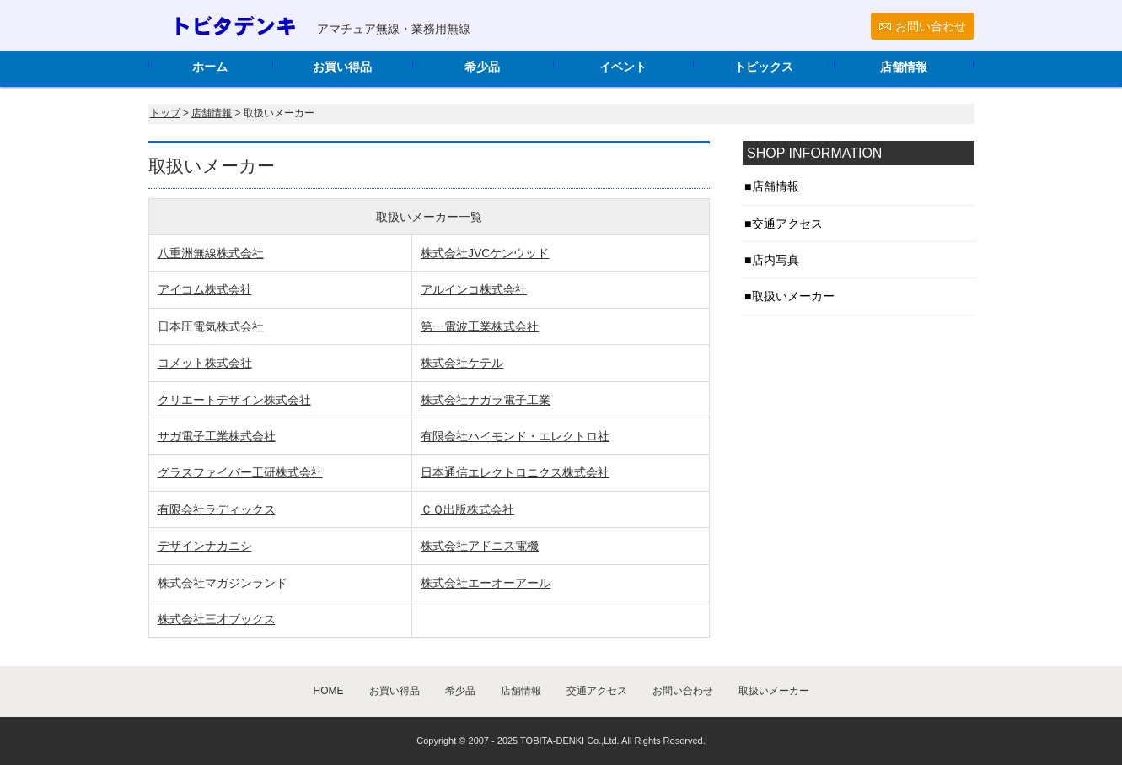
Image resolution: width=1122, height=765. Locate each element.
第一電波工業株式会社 (480, 326)
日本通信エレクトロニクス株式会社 (515, 472)
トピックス (763, 66)
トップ (165, 113)
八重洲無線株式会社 (211, 253)
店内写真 (775, 260)
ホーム (210, 66)
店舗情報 (903, 66)
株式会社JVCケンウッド (485, 253)
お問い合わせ (930, 26)
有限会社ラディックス (217, 509)
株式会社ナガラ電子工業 (485, 400)
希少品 (482, 66)
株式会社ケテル (462, 362)
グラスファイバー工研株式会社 (240, 472)
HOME (329, 691)
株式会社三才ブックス (217, 619)
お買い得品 (342, 66)
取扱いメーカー (793, 296)
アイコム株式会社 (205, 289)
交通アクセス (787, 223)
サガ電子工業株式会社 (217, 436)
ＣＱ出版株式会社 (467, 509)
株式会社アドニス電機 (480, 545)
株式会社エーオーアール (485, 583)
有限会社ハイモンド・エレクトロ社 (515, 436)
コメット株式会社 (205, 362)
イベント (623, 66)
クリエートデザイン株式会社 (234, 400)
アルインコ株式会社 (474, 289)
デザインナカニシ (205, 545)
